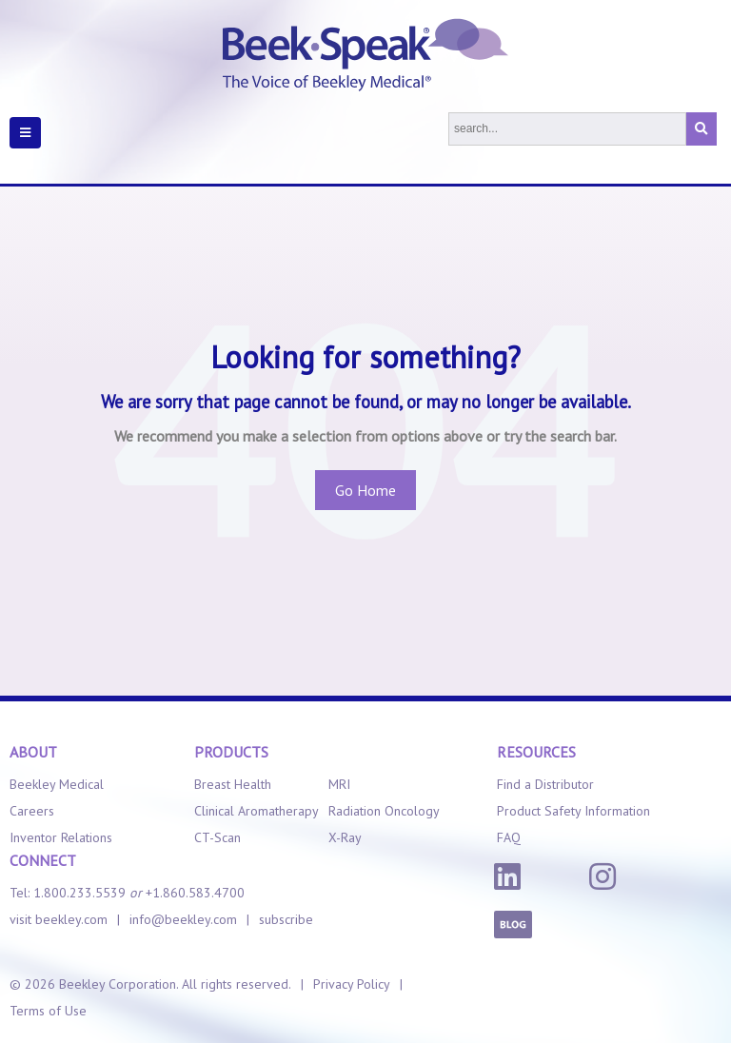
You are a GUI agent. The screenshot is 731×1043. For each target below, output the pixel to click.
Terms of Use (48, 1010)
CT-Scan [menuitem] (217, 837)
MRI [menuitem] (339, 784)
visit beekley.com (59, 919)
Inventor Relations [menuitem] (61, 837)
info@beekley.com (183, 919)
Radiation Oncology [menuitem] (384, 810)
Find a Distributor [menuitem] (545, 784)
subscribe (286, 919)
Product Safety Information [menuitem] (573, 810)
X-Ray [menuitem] (345, 837)
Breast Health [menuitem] (232, 784)
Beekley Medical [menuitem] (57, 784)
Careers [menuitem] (32, 810)
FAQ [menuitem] (509, 837)
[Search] (567, 129)
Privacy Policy (351, 984)
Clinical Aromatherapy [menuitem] (256, 810)
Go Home (365, 490)
